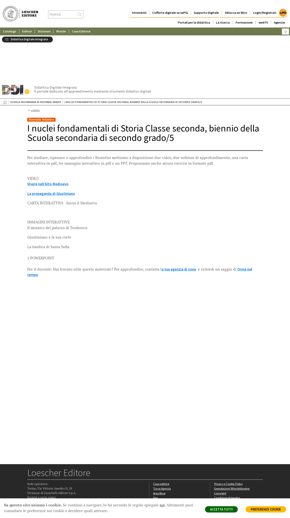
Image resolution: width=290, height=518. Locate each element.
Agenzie (279, 15)
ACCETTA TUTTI (221, 509)
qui (162, 505)
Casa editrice (161, 437)
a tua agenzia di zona (179, 222)
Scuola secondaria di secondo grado (35, 55)
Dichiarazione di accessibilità (232, 460)
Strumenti (139, 5)
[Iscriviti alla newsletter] (61, 473)
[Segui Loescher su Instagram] (38, 474)
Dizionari (44, 23)
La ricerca (223, 15)
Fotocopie (220, 455)
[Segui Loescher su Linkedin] (46, 474)
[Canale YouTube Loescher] (53, 474)
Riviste (61, 23)
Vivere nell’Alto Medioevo (48, 137)
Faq (155, 451)
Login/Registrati (264, 5)
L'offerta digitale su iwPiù (170, 5)
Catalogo (9, 23)
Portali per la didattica (194, 15)
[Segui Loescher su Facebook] (30, 474)
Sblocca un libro (236, 5)
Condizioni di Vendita (227, 451)
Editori (27, 23)
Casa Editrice (81, 23)
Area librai (159, 446)
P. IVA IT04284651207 (40, 489)
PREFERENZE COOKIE (266, 509)
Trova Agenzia (162, 442)
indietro (33, 63)
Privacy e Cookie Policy (228, 437)
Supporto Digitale (206, 5)
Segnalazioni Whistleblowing (232, 442)
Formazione (244, 15)
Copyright (220, 446)
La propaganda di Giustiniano (51, 146)
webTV (263, 15)
